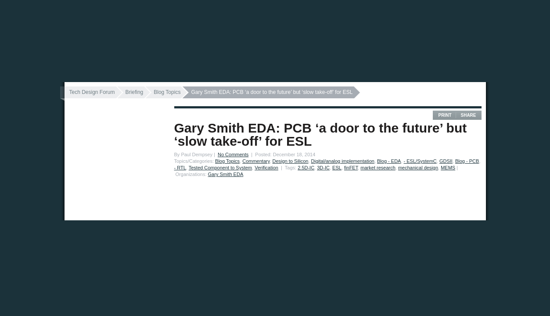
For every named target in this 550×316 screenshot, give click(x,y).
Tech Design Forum (92, 92)
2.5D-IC (306, 167)
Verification (266, 167)
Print (444, 115)
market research (377, 167)
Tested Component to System (220, 167)
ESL (337, 167)
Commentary (256, 161)
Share (468, 115)
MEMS (448, 167)
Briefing (135, 92)
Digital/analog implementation (342, 161)
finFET (351, 167)
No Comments (233, 154)
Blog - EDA (389, 161)
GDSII (446, 161)
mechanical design (418, 167)
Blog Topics (167, 92)
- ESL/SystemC (420, 161)
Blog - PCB (467, 161)
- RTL (180, 167)
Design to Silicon (291, 161)
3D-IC (323, 167)
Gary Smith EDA (226, 174)
